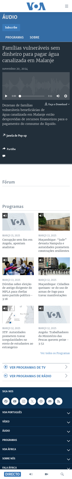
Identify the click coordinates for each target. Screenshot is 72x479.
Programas (14, 37)
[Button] (9, 150)
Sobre (34, 37)
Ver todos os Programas (55, 353)
